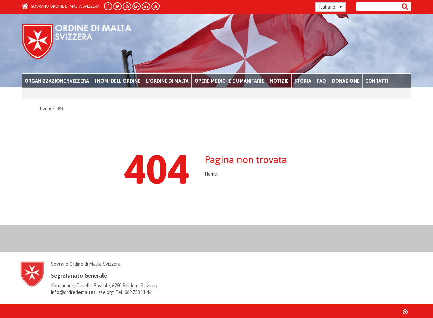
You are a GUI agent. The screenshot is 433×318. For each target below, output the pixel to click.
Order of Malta (85, 44)
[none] (330, 7)
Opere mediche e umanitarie (229, 81)
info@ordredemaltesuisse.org (82, 292)
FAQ (321, 81)
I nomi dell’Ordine (117, 81)
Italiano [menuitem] (327, 7)
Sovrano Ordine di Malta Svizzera (60, 6)
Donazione (346, 81)
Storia (302, 81)
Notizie (279, 81)
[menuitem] (330, 7)
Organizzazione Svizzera (57, 81)
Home (211, 174)
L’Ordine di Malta (167, 81)
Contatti (376, 81)
